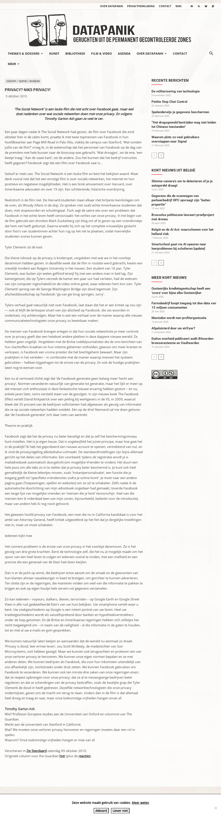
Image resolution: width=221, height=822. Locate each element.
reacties (84, 756)
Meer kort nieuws (169, 277)
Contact (165, 6)
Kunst (54, 53)
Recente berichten (170, 80)
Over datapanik (111, 6)
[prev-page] (154, 155)
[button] (211, 54)
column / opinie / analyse (23, 81)
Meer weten (140, 803)
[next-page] (161, 155)
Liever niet (120, 811)
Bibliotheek (75, 53)
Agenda (124, 53)
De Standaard (37, 751)
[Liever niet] (215, 808)
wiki (178, 6)
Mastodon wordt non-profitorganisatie (179, 318)
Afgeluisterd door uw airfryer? (173, 328)
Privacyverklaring (141, 6)
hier (62, 756)
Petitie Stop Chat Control (169, 102)
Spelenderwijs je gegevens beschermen (180, 112)
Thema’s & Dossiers (25, 53)
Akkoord (101, 811)
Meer (13, 64)
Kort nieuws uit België (173, 170)
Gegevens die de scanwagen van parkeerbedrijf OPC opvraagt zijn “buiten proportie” (181, 200)
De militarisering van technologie (176, 91)
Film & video (101, 53)
